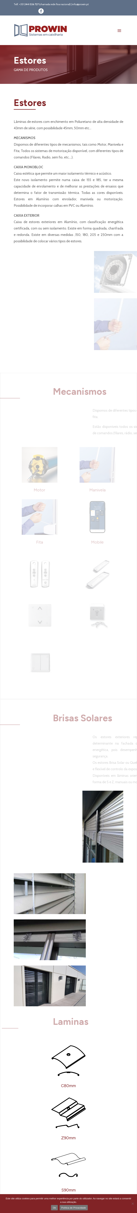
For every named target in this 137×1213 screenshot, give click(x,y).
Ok (54, 1207)
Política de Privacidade (73, 1207)
